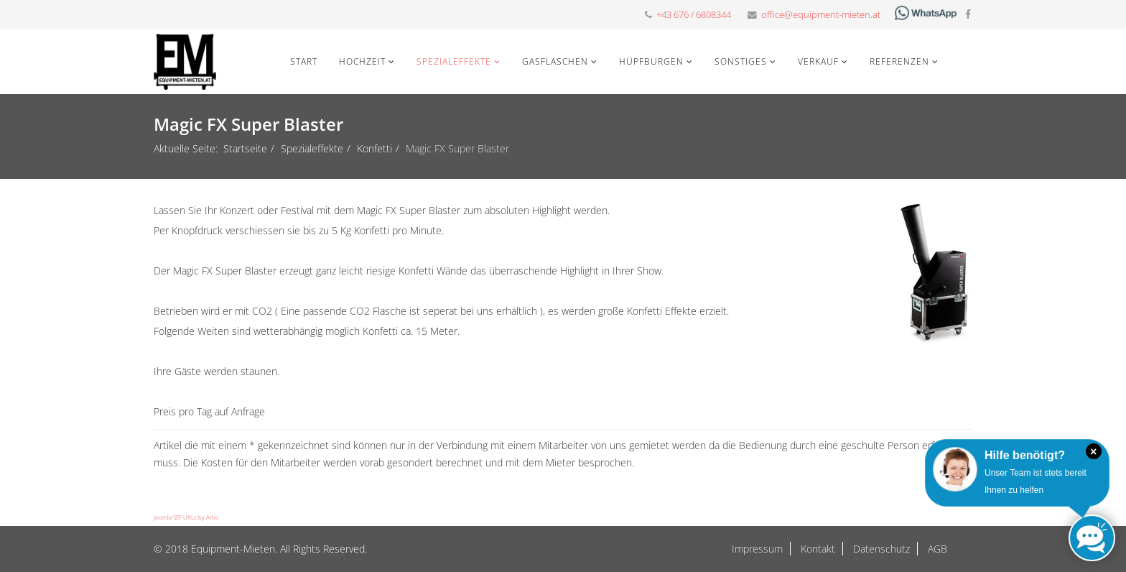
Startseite (245, 148)
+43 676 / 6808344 (693, 15)
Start (303, 61)
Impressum (757, 548)
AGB (936, 548)
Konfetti (374, 148)
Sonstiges (741, 61)
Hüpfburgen (651, 61)
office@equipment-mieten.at (820, 15)
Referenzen (899, 61)
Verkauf (818, 61)
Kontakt (816, 548)
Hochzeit (362, 61)
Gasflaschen (555, 61)
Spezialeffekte (454, 61)
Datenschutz (880, 548)
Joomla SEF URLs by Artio (186, 517)
